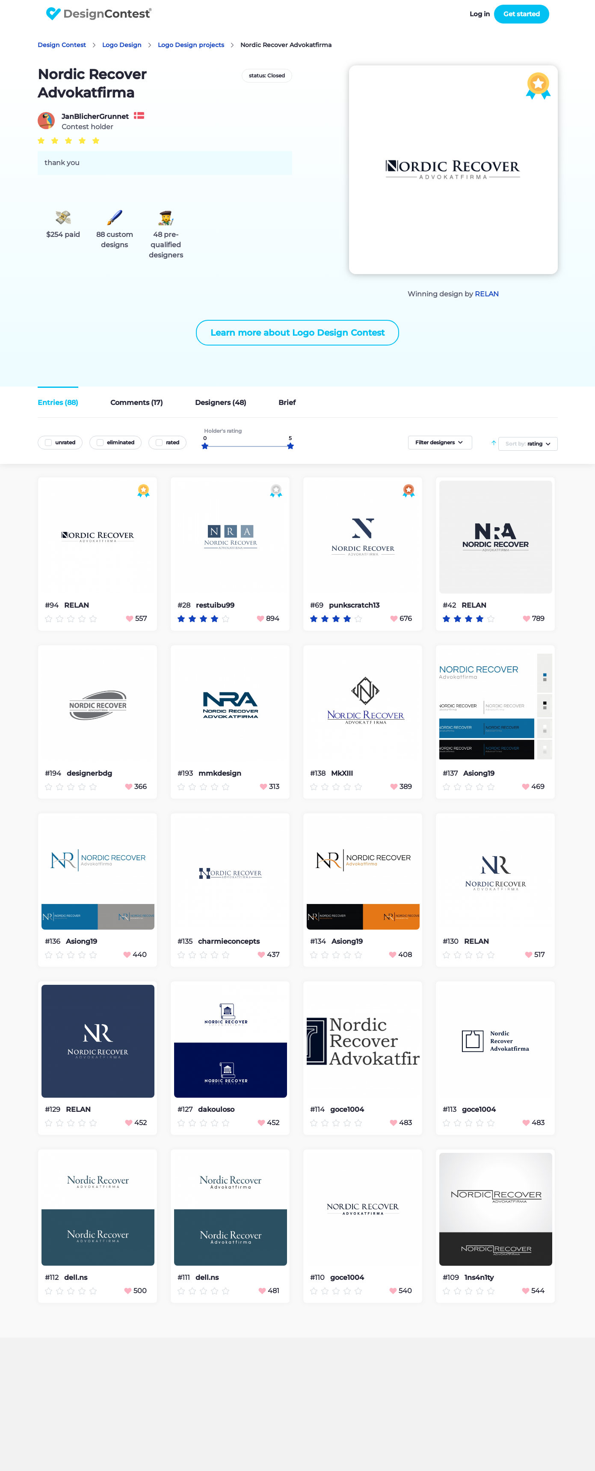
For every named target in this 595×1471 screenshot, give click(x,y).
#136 (53, 941)
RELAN (487, 294)
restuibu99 (215, 605)
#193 (186, 773)
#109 (452, 1277)
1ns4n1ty (479, 1277)
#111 (185, 1277)
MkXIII (342, 773)
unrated (65, 442)
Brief (287, 403)
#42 (450, 605)
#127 (186, 1109)
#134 (319, 941)
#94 (52, 605)
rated (172, 442)
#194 (54, 773)
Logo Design (122, 44)
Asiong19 (478, 773)
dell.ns (75, 1277)
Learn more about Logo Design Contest (297, 333)
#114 (318, 1109)
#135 (186, 941)
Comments (136, 403)
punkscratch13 (354, 605)
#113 (450, 1109)
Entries (58, 403)
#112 (52, 1277)
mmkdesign (219, 773)
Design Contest (62, 44)
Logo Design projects (191, 44)
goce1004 (347, 1109)
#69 (317, 605)
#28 (185, 605)
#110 (318, 1277)
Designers (220, 403)
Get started (521, 14)
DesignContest (99, 14)
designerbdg (89, 773)
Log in (480, 14)
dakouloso (216, 1109)
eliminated (120, 442)
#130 (451, 941)
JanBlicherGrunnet (95, 116)
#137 (451, 773)
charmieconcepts (229, 941)
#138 (318, 773)
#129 (53, 1109)
